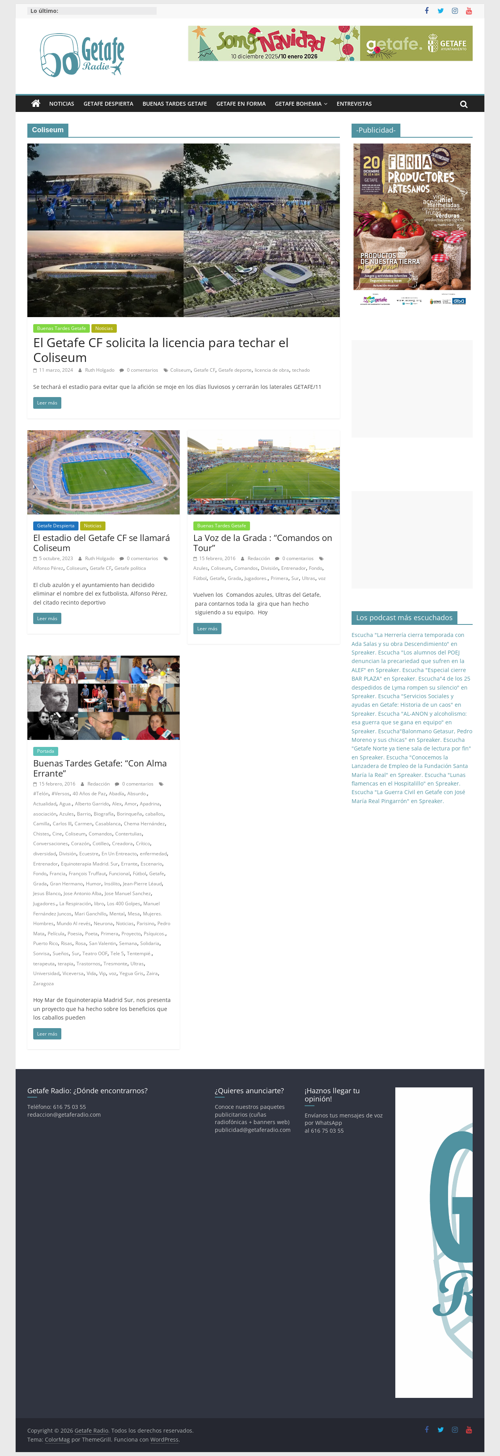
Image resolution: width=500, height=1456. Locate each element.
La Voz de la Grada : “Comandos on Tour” (262, 542)
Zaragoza (43, 983)
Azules (200, 568)
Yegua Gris (131, 973)
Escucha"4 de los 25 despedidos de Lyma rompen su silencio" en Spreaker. (411, 687)
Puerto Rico (45, 943)
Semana (128, 943)
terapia (65, 963)
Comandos (246, 568)
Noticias (61, 103)
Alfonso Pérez (48, 568)
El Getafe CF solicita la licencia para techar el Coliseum (161, 349)
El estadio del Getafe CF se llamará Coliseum (101, 542)
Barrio (84, 813)
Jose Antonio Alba (83, 893)
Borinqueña (129, 813)
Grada (234, 578)
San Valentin (102, 943)
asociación (44, 813)
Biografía (104, 813)
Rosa (80, 943)
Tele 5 (117, 953)
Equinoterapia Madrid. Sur (89, 863)
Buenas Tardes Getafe (175, 103)
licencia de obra (272, 370)
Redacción (259, 558)
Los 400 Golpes (123, 903)
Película (56, 933)
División (269, 568)
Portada (45, 751)
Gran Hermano (66, 883)
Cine (57, 833)
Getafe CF (204, 370)
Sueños (61, 953)
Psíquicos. (154, 933)
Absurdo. (137, 793)
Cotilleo (101, 843)
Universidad (46, 973)
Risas (66, 943)
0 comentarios (139, 370)
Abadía (116, 793)
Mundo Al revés (74, 923)
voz (322, 578)
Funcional (119, 873)
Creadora (122, 843)
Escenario (151, 863)
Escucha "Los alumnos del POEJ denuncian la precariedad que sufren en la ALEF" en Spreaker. (408, 661)
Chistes (41, 833)
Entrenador (293, 568)
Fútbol (200, 578)
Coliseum (180, 370)
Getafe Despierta (108, 103)
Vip (102, 973)
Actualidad (44, 803)
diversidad (44, 853)
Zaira (152, 973)
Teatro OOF (94, 953)
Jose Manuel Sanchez (128, 893)
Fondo (315, 568)
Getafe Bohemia (298, 103)
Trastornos (88, 963)
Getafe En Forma (241, 103)
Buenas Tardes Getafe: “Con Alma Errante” (100, 768)
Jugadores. (256, 578)
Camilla (41, 823)
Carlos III (62, 823)
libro (99, 903)
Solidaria (149, 943)
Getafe (217, 578)
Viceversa (73, 973)
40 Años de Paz (89, 793)
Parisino (145, 923)
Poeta (91, 933)
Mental (117, 913)
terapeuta (44, 963)
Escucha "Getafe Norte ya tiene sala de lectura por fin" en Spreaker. (411, 748)
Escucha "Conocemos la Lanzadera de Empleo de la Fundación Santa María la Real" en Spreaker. (410, 766)
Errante (129, 863)
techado (301, 370)
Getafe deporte (235, 370)
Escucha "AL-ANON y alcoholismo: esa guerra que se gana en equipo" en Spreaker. (409, 722)
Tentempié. (139, 953)
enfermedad (153, 853)
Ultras (308, 578)
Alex (116, 803)
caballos (154, 813)
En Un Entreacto (119, 853)
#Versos (61, 793)
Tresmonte (115, 963)
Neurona (103, 923)
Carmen (83, 823)
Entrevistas (354, 103)
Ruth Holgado (100, 370)
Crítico (143, 843)
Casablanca (108, 823)
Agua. (65, 803)
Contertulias (128, 833)
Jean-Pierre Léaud (142, 883)
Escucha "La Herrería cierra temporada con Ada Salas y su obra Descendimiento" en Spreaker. (408, 643)
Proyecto (131, 933)
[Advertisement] (412, 389)
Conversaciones (50, 843)
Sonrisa (41, 953)
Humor (93, 883)
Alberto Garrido (92, 803)
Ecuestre (88, 853)
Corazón (80, 843)
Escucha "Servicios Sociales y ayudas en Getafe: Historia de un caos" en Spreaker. (406, 704)
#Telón (40, 793)
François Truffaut (87, 873)
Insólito (112, 883)
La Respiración (75, 903)
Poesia (75, 933)
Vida (91, 973)
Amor (131, 803)
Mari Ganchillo (90, 913)
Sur (295, 578)
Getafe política (130, 568)
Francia (58, 873)
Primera (279, 578)
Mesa (134, 913)
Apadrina (150, 803)
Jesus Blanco (47, 893)
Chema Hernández (144, 823)
